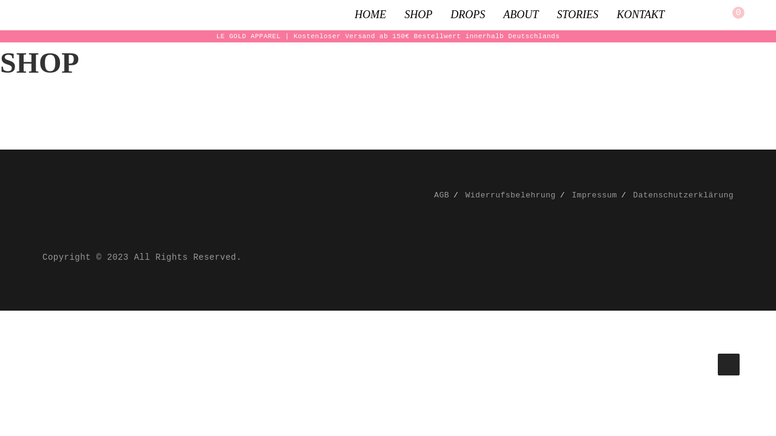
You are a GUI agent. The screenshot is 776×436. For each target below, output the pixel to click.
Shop (418, 14)
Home (370, 14)
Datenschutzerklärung (683, 195)
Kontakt (640, 14)
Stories (577, 14)
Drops (467, 14)
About (520, 14)
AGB (441, 195)
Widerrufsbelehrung (511, 195)
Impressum (594, 195)
